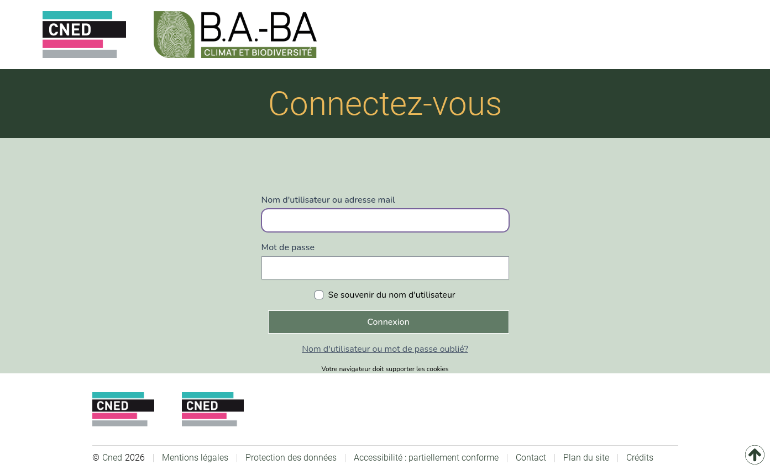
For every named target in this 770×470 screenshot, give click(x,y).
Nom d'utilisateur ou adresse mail (328, 200)
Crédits (639, 457)
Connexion (388, 322)
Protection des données (291, 457)
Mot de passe (288, 247)
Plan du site (586, 457)
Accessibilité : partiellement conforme (426, 457)
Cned (112, 457)
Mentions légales (195, 457)
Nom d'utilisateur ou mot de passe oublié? (385, 349)
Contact (531, 457)
